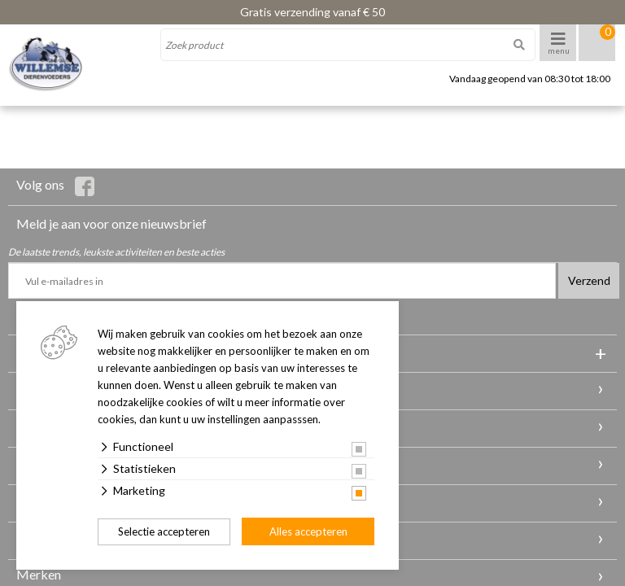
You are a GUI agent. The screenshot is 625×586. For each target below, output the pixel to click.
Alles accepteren (308, 531)
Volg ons (55, 186)
